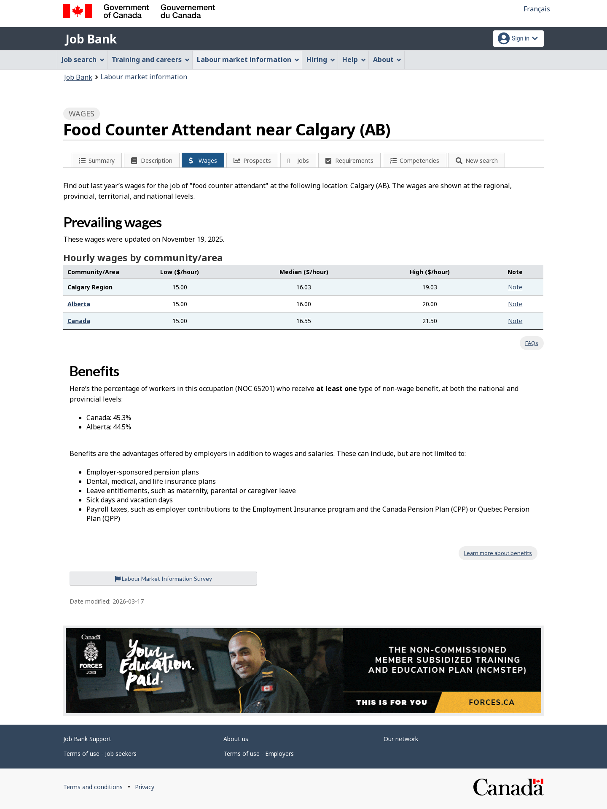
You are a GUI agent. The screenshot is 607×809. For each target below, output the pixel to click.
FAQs (531, 343)
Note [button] (515, 287)
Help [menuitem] (354, 59)
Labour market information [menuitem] (248, 59)
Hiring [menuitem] (320, 59)
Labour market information (143, 76)
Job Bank (91, 39)
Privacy (144, 787)
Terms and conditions (93, 787)
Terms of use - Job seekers (100, 754)
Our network (401, 739)
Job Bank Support (87, 739)
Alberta (78, 304)
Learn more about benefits (498, 553)
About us (235, 739)
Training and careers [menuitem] (151, 59)
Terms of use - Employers (258, 754)
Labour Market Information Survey (163, 578)
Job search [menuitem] (83, 59)
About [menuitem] (387, 59)
